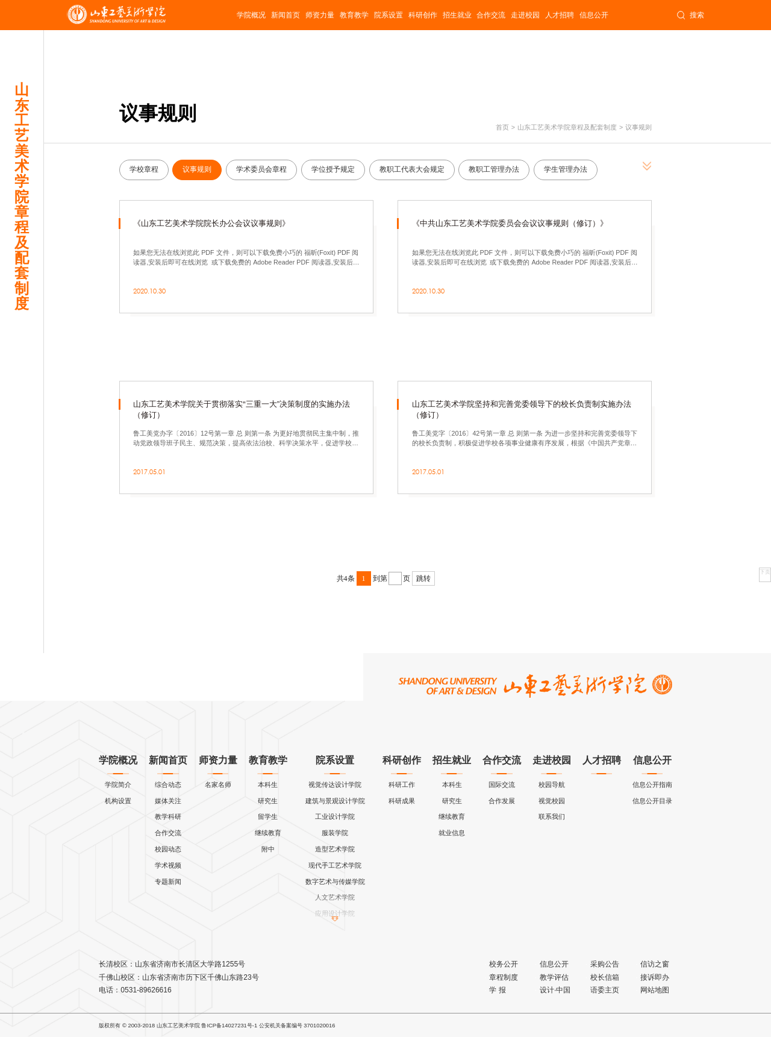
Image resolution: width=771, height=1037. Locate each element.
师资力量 (319, 15)
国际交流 (502, 784)
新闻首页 (285, 15)
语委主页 (604, 990)
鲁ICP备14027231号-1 (229, 1026)
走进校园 (525, 15)
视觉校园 (551, 800)
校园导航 (551, 784)
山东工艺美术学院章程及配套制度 (567, 127)
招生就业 (457, 15)
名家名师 (218, 784)
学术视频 (168, 865)
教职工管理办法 (494, 169)
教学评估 (554, 977)
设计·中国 (555, 990)
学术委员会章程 (261, 169)
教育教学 (354, 15)
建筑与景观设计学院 (335, 800)
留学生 (268, 816)
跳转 (423, 578)
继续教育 (268, 832)
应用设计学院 (335, 913)
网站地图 (654, 990)
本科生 (268, 784)
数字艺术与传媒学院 (335, 881)
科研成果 (402, 800)
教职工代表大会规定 (412, 169)
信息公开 (593, 15)
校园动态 (168, 849)
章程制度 (503, 977)
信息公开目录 (652, 800)
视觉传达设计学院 (334, 784)
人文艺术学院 (335, 897)
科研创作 (422, 15)
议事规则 (638, 127)
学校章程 (144, 169)
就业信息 (452, 832)
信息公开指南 (652, 784)
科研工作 (402, 784)
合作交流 (490, 15)
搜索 (690, 14)
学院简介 (118, 784)
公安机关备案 (275, 1026)
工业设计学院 (335, 816)
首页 (502, 127)
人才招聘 (559, 15)
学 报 (497, 990)
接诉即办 (654, 977)
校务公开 (503, 964)
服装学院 (335, 832)
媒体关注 (168, 800)
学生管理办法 (565, 169)
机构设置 (118, 800)
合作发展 (502, 800)
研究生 (268, 800)
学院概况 (251, 15)
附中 (268, 849)
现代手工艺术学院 (334, 865)
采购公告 (604, 964)
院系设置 (388, 15)
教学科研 (168, 816)
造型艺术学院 (335, 849)
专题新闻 (168, 881)
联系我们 (551, 816)
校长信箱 (604, 977)
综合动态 (168, 784)
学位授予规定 (333, 169)
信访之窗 (654, 964)
